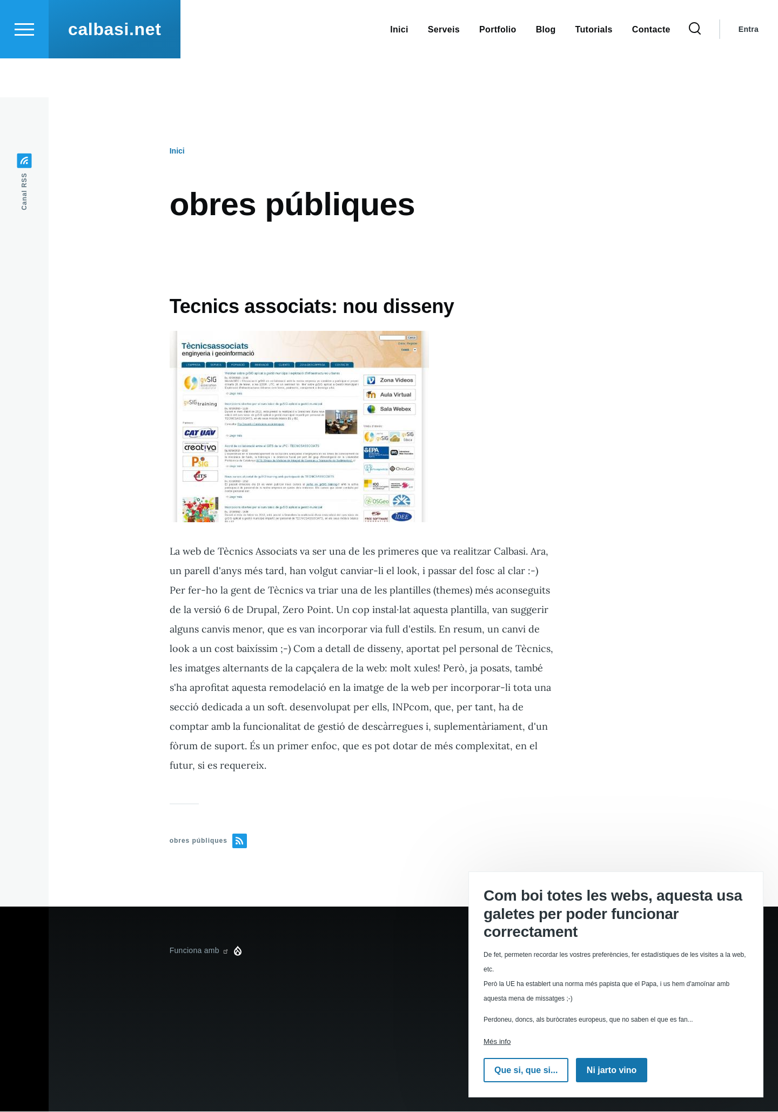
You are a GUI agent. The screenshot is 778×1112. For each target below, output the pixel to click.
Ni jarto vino (611, 1070)
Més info (497, 1041)
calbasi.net (114, 68)
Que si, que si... (526, 1070)
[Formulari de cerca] (694, 68)
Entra (749, 68)
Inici (177, 151)
